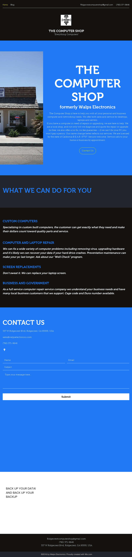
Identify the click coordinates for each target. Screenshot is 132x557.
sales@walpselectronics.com (17, 337)
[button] (87, 150)
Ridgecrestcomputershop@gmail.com (96, 5)
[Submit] (66, 396)
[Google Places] (4, 350)
